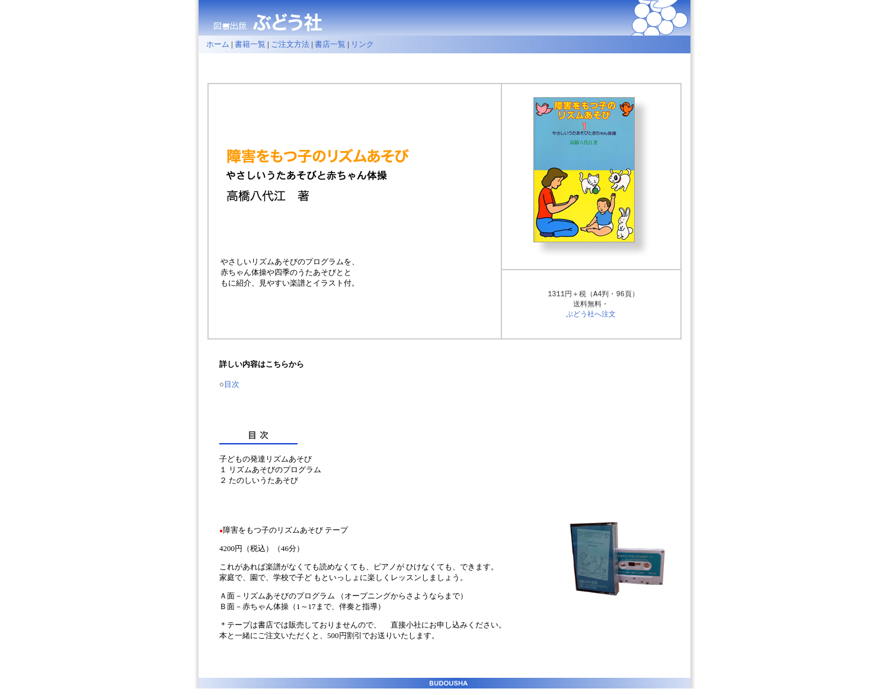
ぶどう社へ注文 (591, 315)
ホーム (214, 44)
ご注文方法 (290, 44)
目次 (231, 386)
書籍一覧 (250, 44)
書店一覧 (330, 44)
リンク (362, 44)
